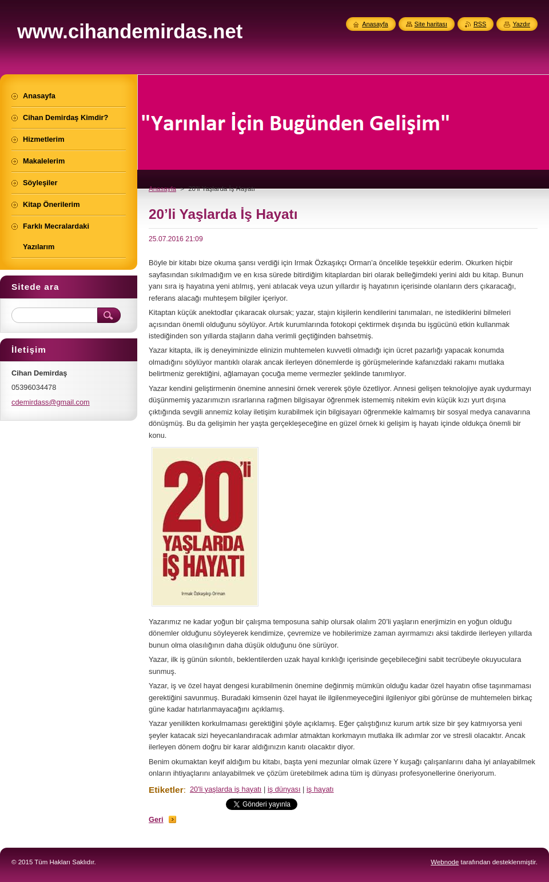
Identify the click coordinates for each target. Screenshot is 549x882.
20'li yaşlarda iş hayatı (226, 789)
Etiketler (166, 790)
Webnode (445, 862)
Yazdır (521, 24)
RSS (480, 24)
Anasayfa (162, 188)
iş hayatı (320, 789)
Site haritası (431, 24)
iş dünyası (284, 789)
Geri (156, 819)
